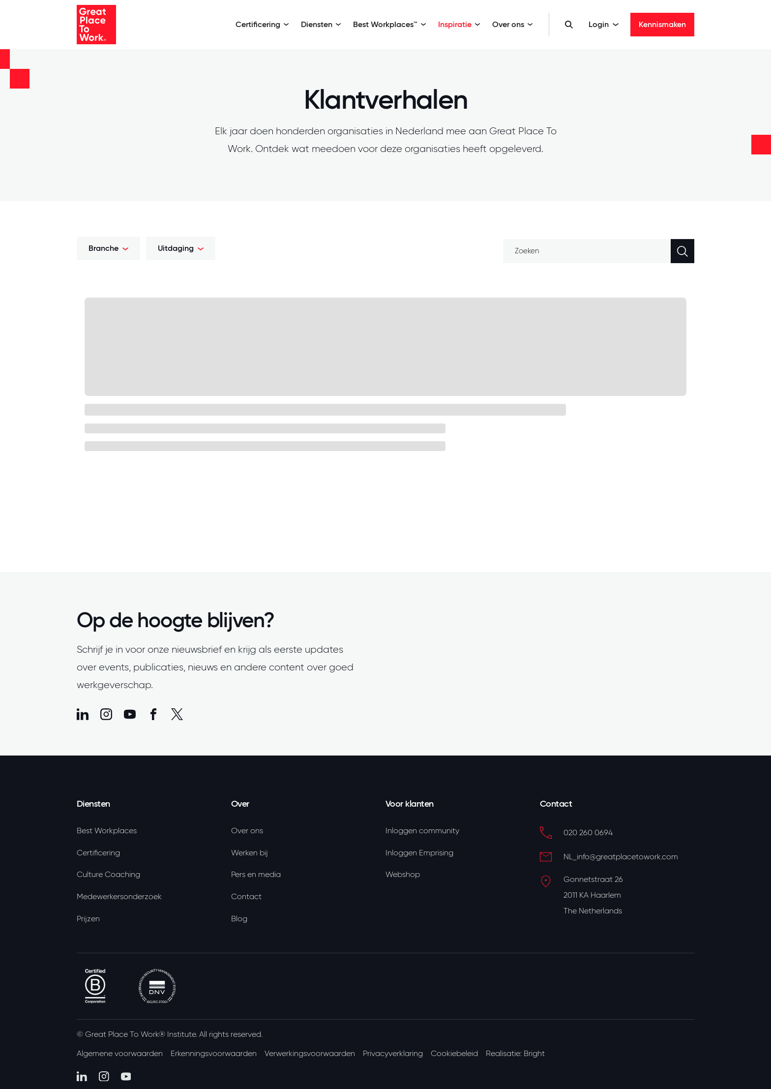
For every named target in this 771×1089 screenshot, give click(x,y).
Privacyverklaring (393, 1054)
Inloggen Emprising (419, 853)
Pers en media (256, 874)
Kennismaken (662, 24)
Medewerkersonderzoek (119, 897)
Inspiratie (459, 24)
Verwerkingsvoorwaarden (310, 1054)
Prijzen (88, 919)
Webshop (403, 874)
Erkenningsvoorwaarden (214, 1054)
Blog (239, 919)
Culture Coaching (108, 874)
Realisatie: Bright (515, 1054)
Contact (246, 897)
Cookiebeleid (454, 1054)
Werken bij (249, 853)
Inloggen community (422, 831)
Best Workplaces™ (389, 24)
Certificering (262, 24)
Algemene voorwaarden (120, 1054)
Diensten (321, 24)
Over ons (512, 24)
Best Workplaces (107, 831)
